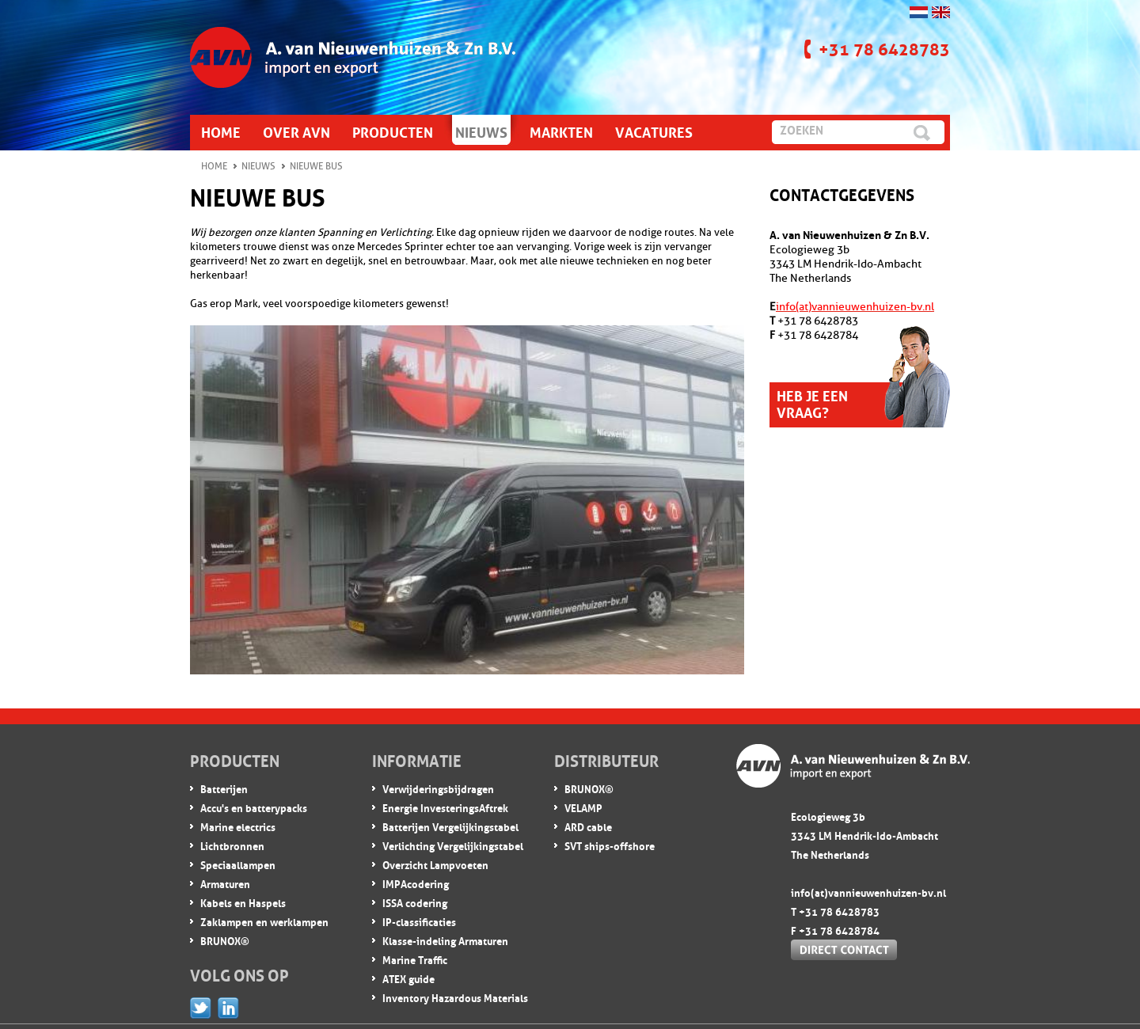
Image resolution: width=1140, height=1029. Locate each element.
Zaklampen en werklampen (264, 921)
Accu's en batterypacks (253, 807)
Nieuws (258, 166)
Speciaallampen (238, 864)
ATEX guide (408, 978)
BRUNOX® (224, 940)
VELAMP (583, 807)
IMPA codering (415, 883)
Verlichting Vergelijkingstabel (452, 845)
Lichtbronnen (232, 845)
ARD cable (588, 826)
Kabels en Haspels (243, 902)
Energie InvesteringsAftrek (445, 807)
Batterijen (224, 788)
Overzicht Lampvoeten (435, 864)
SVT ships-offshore (609, 845)
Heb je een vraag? (812, 402)
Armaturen (225, 883)
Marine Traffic (414, 959)
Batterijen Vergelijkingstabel (450, 826)
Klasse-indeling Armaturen (445, 940)
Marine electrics (238, 826)
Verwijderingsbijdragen (438, 788)
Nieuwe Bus (316, 166)
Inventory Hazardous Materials (455, 997)
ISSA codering (414, 902)
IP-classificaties (419, 921)
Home (214, 166)
